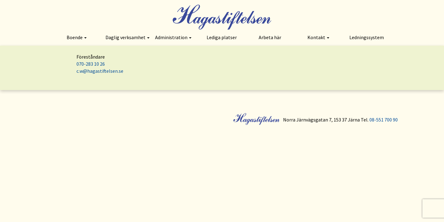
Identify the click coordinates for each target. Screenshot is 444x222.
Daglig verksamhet (127, 37)
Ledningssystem (366, 37)
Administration (173, 37)
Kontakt (318, 37)
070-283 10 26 (90, 64)
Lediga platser (222, 37)
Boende (77, 37)
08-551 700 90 (383, 120)
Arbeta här (270, 37)
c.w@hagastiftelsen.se (99, 71)
